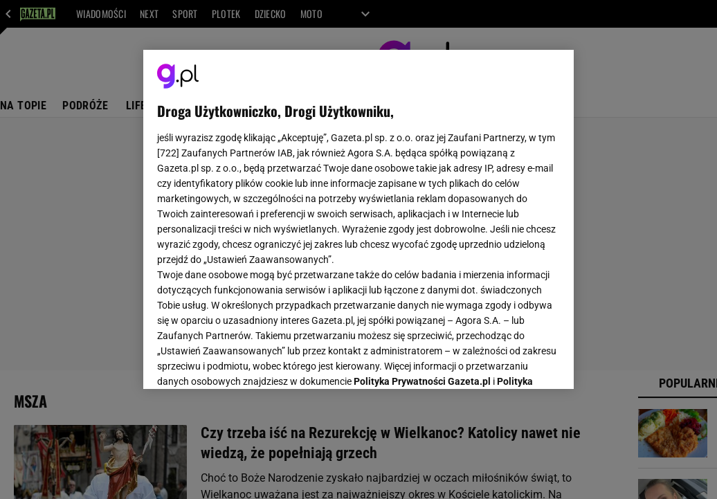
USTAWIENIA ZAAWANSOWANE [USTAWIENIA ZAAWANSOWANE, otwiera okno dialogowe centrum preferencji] (248, 361)
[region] (358, 219)
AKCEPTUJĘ (513, 362)
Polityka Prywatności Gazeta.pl (422, 205)
